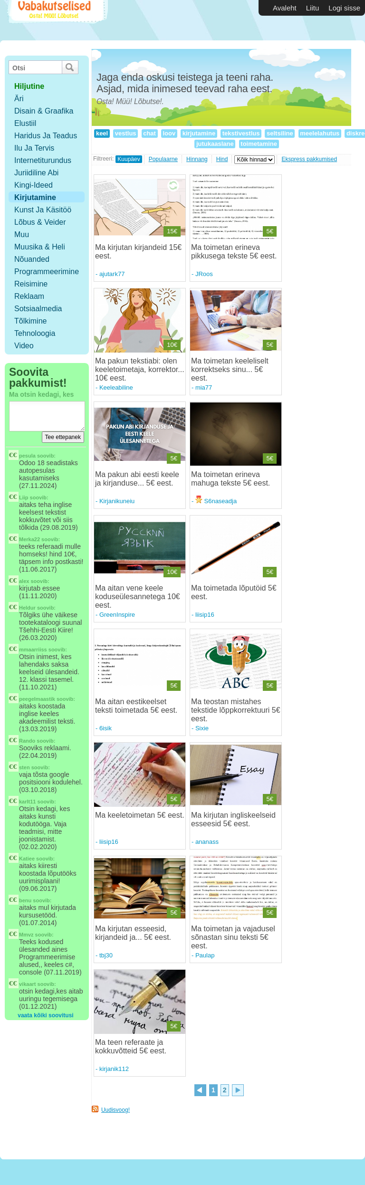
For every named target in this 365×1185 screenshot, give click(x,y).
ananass (207, 841)
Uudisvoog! (115, 1110)
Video (24, 346)
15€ (172, 231)
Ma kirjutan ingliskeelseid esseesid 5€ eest (233, 819)
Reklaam (29, 296)
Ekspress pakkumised (309, 159)
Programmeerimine (46, 272)
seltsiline (280, 133)
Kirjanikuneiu (116, 501)
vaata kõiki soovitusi (45, 1015)
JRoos (204, 273)
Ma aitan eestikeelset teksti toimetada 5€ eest (135, 706)
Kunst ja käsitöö (42, 210)
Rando (27, 741)
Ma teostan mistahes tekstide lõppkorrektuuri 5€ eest (235, 710)
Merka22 (29, 539)
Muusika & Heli (39, 247)
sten (24, 767)
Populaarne (163, 159)
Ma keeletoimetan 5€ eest (138, 815)
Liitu (312, 8)
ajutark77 (112, 273)
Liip (24, 497)
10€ (172, 344)
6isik (105, 728)
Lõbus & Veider (40, 222)
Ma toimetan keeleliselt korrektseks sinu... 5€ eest (230, 369)
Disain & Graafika (44, 111)
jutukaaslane (214, 143)
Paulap (204, 955)
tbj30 (106, 955)
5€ (269, 231)
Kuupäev (128, 159)
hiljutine (29, 86)
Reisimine (31, 284)
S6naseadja (216, 501)
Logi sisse (344, 8)
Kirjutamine (35, 197)
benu (25, 900)
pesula (27, 456)
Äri (19, 99)
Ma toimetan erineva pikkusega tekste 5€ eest (233, 251)
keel (102, 133)
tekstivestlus (241, 133)
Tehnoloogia (34, 333)
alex (24, 581)
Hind (222, 159)
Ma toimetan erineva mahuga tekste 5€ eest (229, 478)
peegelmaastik (37, 699)
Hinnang (197, 159)
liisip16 (204, 614)
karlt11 (27, 801)
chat (150, 133)
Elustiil (25, 123)
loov (169, 133)
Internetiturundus (42, 160)
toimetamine (259, 143)
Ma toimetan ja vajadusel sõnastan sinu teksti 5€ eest (233, 937)
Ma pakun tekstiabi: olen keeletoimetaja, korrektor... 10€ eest (139, 369)
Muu (21, 234)
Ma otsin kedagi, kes (41, 394)
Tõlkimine (30, 321)
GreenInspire (117, 614)
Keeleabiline (116, 387)
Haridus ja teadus (45, 136)
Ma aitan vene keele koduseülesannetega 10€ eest (137, 596)
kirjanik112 (114, 1068)
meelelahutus (319, 133)
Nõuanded (31, 259)
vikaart (27, 984)
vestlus (125, 133)
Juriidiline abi (36, 173)
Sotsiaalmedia (38, 309)
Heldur (27, 608)
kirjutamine (199, 133)
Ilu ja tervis (34, 148)
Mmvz (26, 934)
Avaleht (285, 8)
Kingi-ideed (33, 185)
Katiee (27, 858)
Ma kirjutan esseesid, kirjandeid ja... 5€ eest (132, 933)
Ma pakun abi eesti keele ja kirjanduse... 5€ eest (137, 478)
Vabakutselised (56, 20)
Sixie (202, 728)
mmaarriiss (33, 649)
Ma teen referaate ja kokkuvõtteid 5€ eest (129, 1046)
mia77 (203, 387)
